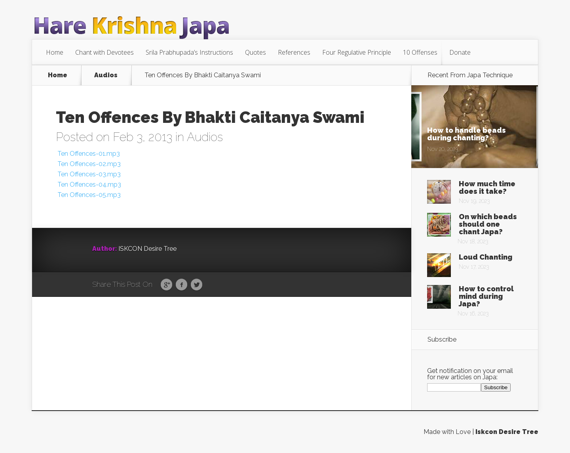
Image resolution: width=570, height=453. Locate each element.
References (294, 52)
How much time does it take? (487, 187)
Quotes (255, 52)
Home (54, 52)
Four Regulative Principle (356, 52)
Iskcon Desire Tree (506, 432)
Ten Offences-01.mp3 (88, 153)
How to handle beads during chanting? (466, 134)
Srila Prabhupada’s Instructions (189, 52)
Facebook (181, 285)
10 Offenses (420, 52)
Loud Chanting (485, 257)
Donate (460, 52)
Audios (106, 75)
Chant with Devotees (104, 52)
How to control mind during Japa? (486, 296)
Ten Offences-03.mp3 (88, 174)
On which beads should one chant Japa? (488, 224)
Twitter (196, 285)
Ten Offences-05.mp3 (88, 195)
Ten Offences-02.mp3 (88, 164)
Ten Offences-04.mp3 (88, 184)
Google (166, 285)
